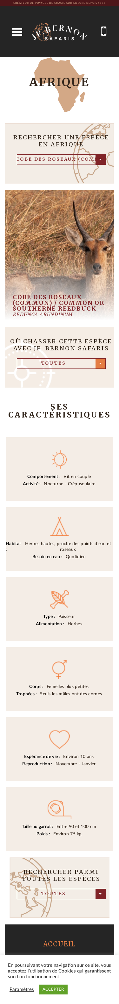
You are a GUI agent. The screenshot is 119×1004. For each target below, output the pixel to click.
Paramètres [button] (22, 989)
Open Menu (17, 32)
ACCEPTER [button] (53, 989)
